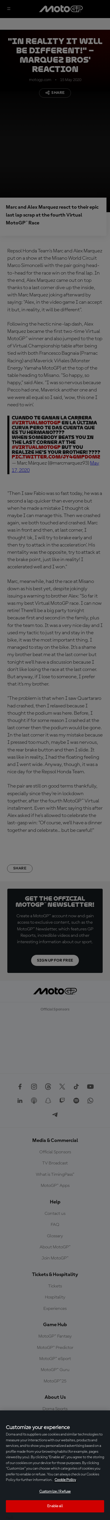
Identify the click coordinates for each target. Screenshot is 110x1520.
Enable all (54, 1506)
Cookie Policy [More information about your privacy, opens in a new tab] (65, 1480)
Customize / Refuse (55, 1491)
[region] (55, 1465)
